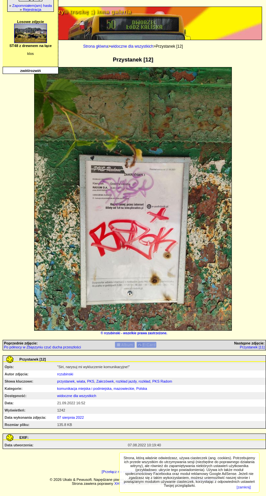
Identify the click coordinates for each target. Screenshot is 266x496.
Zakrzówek (105, 381)
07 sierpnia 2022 (70, 417)
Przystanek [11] (252, 347)
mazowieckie (124, 388)
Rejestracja (32, 10)
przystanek (66, 381)
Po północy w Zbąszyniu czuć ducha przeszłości (42, 347)
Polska (141, 388)
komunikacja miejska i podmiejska (84, 388)
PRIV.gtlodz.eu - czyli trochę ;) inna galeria (68, 12)
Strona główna (95, 46)
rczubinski (112, 333)
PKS (90, 381)
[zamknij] (244, 487)
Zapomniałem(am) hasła (32, 6)
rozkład (144, 381)
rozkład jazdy (126, 381)
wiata (81, 381)
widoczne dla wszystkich (132, 46)
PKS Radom (162, 381)
